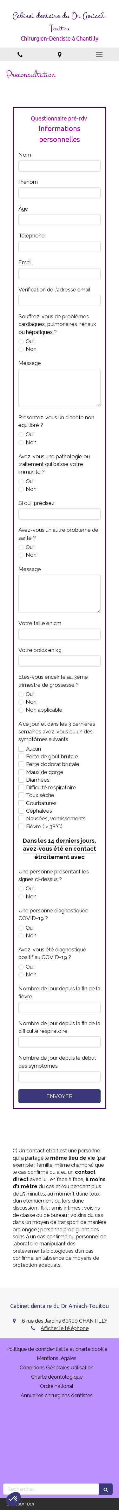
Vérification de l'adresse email (54, 289)
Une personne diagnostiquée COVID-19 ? (53, 914)
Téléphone (31, 235)
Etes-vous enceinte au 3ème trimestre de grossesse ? (53, 681)
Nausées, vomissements (56, 818)
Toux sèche (40, 795)
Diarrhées (38, 780)
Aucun (33, 749)
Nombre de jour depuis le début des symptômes (57, 1062)
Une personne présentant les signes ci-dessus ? (53, 875)
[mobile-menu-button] (99, 54)
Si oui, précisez (36, 503)
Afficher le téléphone (65, 1328)
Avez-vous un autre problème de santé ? (58, 534)
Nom (24, 154)
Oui (29, 341)
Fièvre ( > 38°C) (44, 826)
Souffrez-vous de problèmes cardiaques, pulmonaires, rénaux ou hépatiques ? (57, 324)
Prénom (28, 182)
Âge (23, 208)
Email (25, 262)
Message (29, 363)
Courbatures (41, 803)
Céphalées (39, 811)
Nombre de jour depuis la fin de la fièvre (59, 992)
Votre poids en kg (40, 650)
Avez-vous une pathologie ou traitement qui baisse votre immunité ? (54, 464)
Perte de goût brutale (52, 756)
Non (30, 349)
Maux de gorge (44, 772)
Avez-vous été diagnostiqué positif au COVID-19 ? (52, 953)
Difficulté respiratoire (51, 787)
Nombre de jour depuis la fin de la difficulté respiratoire (59, 1027)
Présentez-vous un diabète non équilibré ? (56, 421)
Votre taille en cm (39, 623)
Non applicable (43, 710)
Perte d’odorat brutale (52, 764)
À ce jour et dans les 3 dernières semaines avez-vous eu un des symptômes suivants (56, 732)
